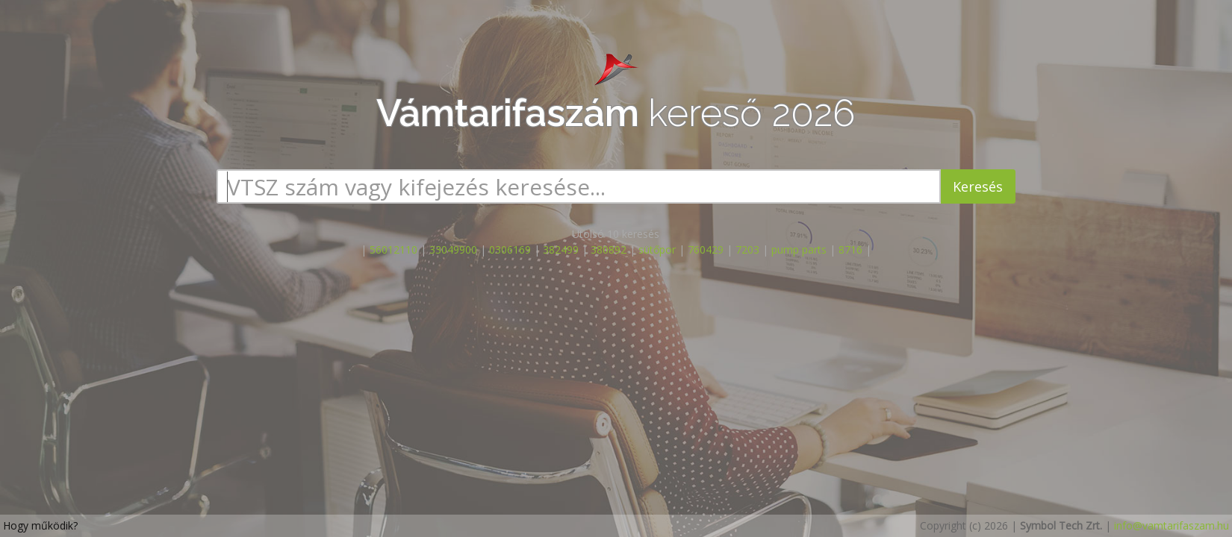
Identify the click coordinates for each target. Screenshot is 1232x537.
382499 (561, 249)
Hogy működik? (40, 525)
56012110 (393, 249)
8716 (850, 249)
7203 (747, 249)
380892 (608, 249)
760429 (706, 249)
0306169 (510, 249)
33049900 (453, 249)
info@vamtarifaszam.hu (1171, 525)
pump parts (799, 249)
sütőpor (657, 249)
